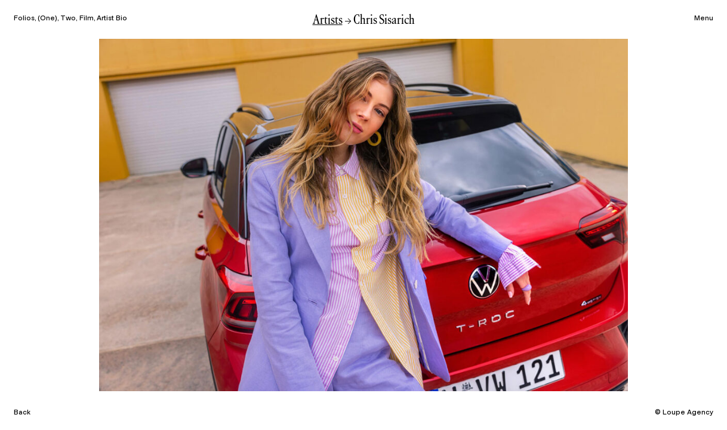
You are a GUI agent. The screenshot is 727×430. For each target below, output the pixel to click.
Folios (24, 18)
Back (22, 412)
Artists (328, 20)
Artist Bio (112, 18)
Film (86, 18)
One (47, 18)
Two (68, 18)
